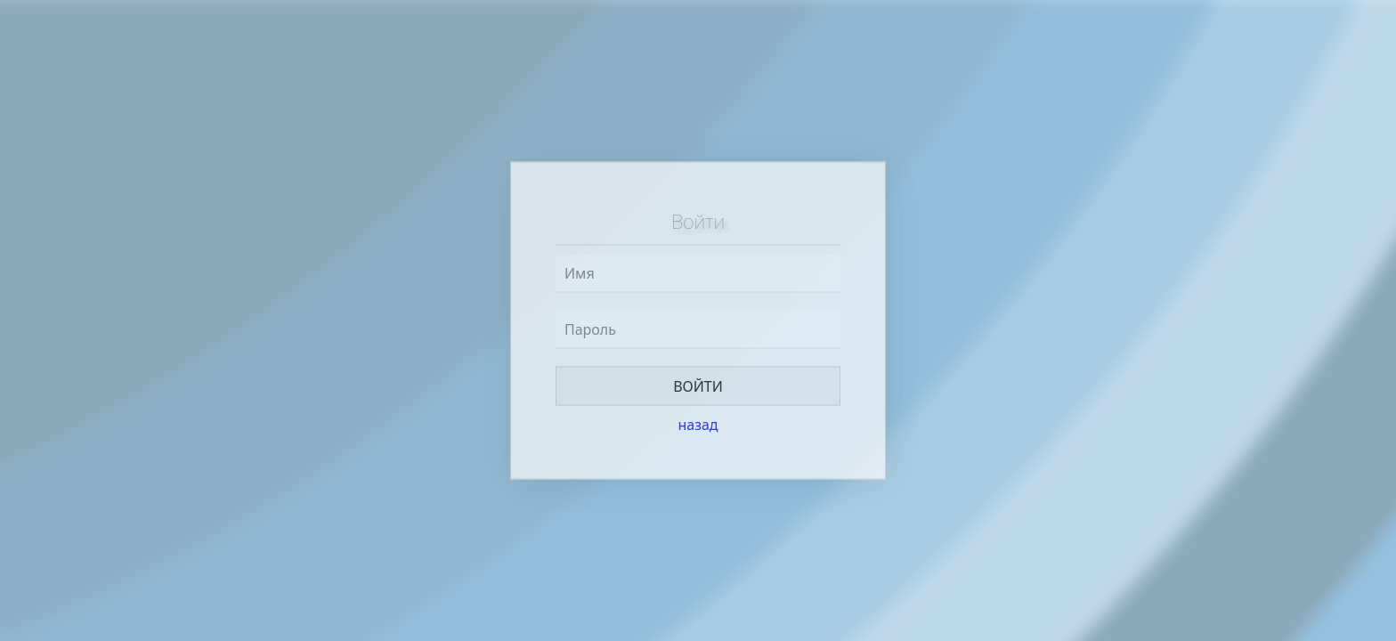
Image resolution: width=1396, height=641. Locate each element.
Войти (698, 386)
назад (698, 424)
